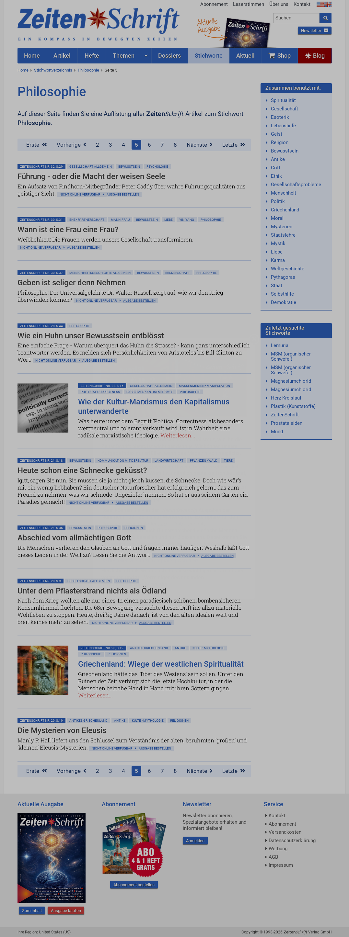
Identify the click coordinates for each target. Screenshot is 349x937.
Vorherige (71, 144)
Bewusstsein (284, 151)
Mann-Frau (120, 219)
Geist (276, 134)
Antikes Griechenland (149, 648)
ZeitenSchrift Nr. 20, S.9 (40, 581)
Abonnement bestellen (134, 884)
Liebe (168, 219)
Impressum (281, 865)
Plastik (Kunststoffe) (293, 406)
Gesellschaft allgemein (90, 166)
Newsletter (314, 30)
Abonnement (214, 4)
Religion (279, 142)
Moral (277, 218)
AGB (273, 857)
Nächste (200, 144)
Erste (36, 144)
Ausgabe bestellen (123, 194)
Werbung (278, 849)
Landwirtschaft (169, 460)
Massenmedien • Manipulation (204, 386)
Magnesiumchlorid (291, 381)
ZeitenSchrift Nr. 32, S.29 (41, 166)
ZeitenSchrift (285, 415)
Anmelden (195, 840)
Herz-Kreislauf (286, 398)
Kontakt (302, 4)
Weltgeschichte (287, 269)
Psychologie (157, 166)
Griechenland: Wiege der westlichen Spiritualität (161, 664)
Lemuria (279, 345)
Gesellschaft (284, 109)
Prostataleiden (286, 423)
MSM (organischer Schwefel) (291, 356)
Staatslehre (283, 235)
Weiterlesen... (177, 435)
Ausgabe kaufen (66, 910)
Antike (180, 648)
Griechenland (285, 210)
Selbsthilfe (282, 294)
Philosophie (88, 70)
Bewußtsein (129, 166)
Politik (278, 201)
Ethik (276, 176)
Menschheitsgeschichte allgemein (100, 273)
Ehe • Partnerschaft (86, 219)
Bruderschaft (177, 273)
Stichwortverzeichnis (53, 70)
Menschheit (283, 193)
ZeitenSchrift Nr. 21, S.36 (41, 528)
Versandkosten (285, 832)
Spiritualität (283, 100)
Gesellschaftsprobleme (296, 184)
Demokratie (283, 302)
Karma (278, 260)
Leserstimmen (248, 4)
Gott (275, 168)
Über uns (278, 4)
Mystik (278, 243)
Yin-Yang (186, 219)
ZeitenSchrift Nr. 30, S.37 (41, 273)
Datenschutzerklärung (292, 840)
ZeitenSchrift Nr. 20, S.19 (41, 720)
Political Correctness (100, 392)
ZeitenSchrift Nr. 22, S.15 (102, 386)
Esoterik (280, 117)
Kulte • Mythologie (208, 648)
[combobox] (296, 18)
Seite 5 (111, 70)
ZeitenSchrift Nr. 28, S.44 (41, 326)
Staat (276, 285)
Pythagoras (283, 277)
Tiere (228, 460)
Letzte (233, 144)
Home (23, 70)
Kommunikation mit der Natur (123, 460)
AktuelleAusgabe (209, 25)
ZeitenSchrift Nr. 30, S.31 (41, 219)
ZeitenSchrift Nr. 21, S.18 (41, 460)
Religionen (133, 528)
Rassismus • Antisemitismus (149, 392)
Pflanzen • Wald (203, 460)
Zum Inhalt (32, 910)
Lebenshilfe (283, 126)
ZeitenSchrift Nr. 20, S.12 (102, 648)
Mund (277, 432)
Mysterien (281, 227)
